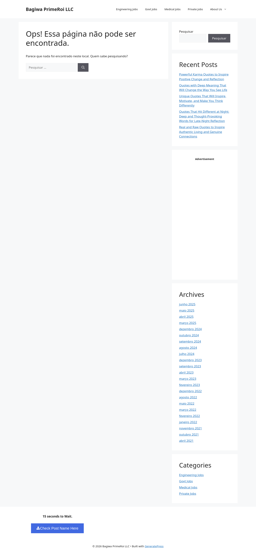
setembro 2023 (190, 366)
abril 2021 (186, 441)
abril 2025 (186, 316)
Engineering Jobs (127, 9)
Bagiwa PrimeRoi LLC (50, 9)
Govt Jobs (151, 9)
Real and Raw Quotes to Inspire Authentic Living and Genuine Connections (202, 131)
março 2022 (187, 410)
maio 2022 (186, 403)
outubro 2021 (189, 434)
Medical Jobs (172, 9)
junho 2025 (187, 304)
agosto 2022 (188, 397)
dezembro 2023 (190, 360)
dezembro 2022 (190, 391)
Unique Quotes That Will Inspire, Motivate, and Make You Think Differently (202, 100)
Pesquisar (186, 31)
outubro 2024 (189, 335)
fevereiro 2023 (189, 385)
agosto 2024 (188, 348)
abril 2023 (186, 372)
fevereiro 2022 (189, 416)
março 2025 (187, 323)
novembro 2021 (190, 428)
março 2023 (187, 379)
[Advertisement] (206, 216)
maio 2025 (186, 310)
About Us (220, 9)
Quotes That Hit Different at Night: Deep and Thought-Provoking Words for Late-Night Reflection (204, 116)
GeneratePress (154, 546)
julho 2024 (186, 354)
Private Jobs (195, 9)
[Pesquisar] (83, 67)
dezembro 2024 (190, 329)
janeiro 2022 (188, 422)
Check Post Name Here (57, 528)
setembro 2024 (190, 341)
